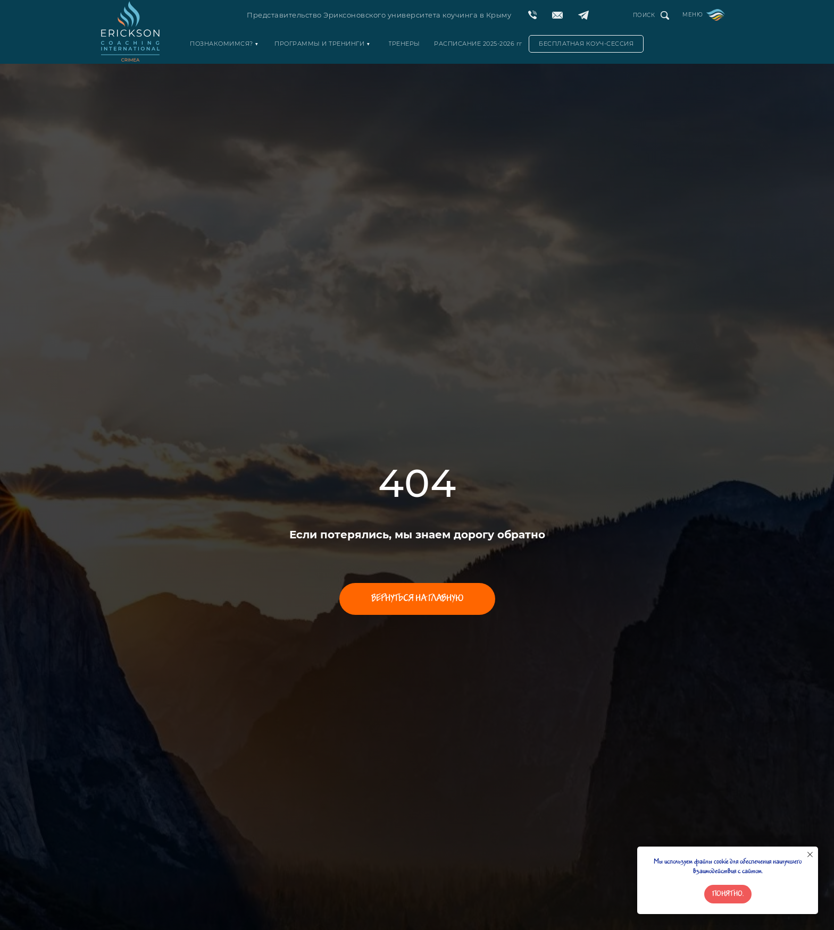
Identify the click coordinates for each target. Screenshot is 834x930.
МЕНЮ (692, 14)
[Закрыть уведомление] (810, 854)
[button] (586, 44)
